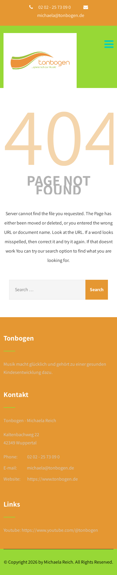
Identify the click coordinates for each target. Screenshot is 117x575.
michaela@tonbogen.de (60, 15)
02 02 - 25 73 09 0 (54, 7)
